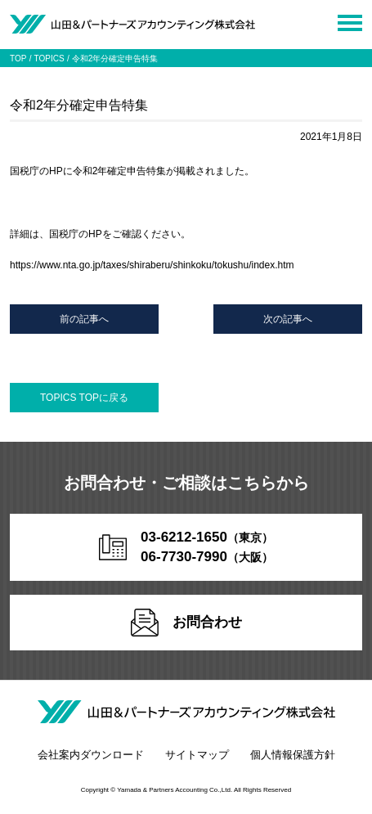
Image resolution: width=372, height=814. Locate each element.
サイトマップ (197, 755)
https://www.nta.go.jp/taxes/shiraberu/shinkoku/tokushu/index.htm (152, 265)
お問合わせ (186, 622)
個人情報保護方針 (292, 755)
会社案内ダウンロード (91, 755)
